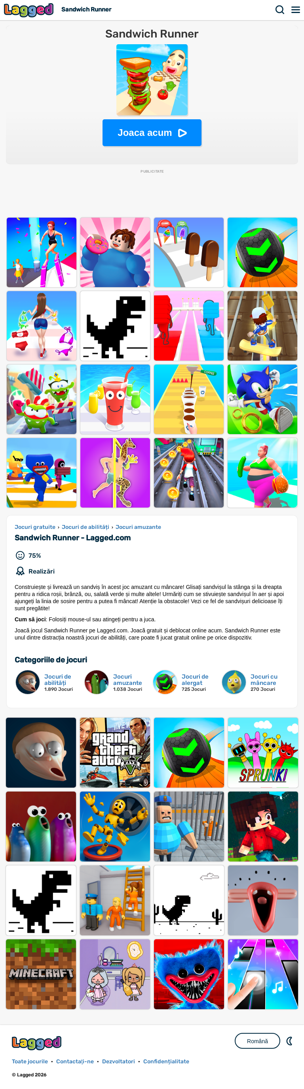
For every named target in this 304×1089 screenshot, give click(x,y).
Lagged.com (37, 1043)
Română (257, 1041)
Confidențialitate (166, 1061)
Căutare (280, 10)
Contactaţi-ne (75, 1061)
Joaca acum (145, 132)
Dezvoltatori (118, 1061)
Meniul (296, 10)
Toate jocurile (30, 1061)
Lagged (29, 10)
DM (290, 1041)
